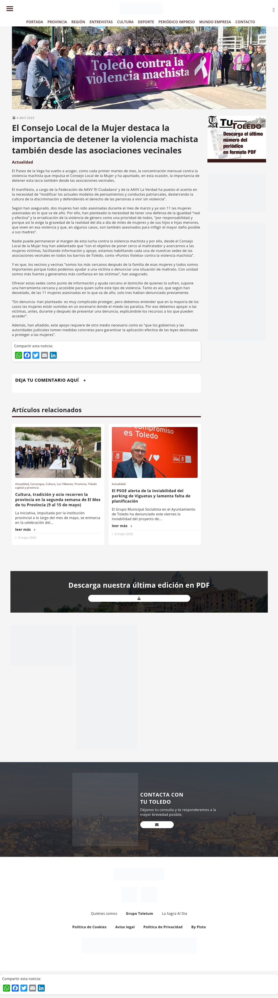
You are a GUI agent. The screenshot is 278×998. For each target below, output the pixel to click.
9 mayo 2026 (27, 538)
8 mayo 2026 (124, 534)
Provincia (80, 484)
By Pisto (198, 927)
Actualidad (22, 162)
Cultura (50, 484)
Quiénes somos (104, 913)
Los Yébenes (65, 484)
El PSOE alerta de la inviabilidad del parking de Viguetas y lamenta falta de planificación (151, 496)
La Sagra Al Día (174, 913)
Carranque (37, 484)
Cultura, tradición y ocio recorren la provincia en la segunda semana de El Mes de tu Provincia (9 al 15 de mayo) (58, 499)
